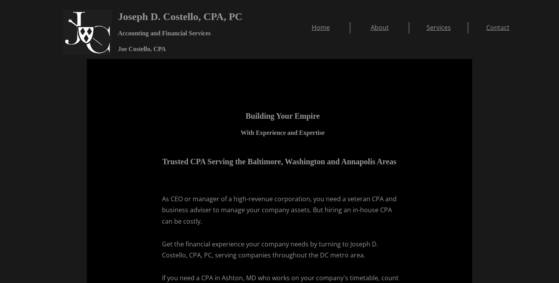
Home (321, 27)
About (380, 27)
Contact (497, 27)
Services (439, 27)
